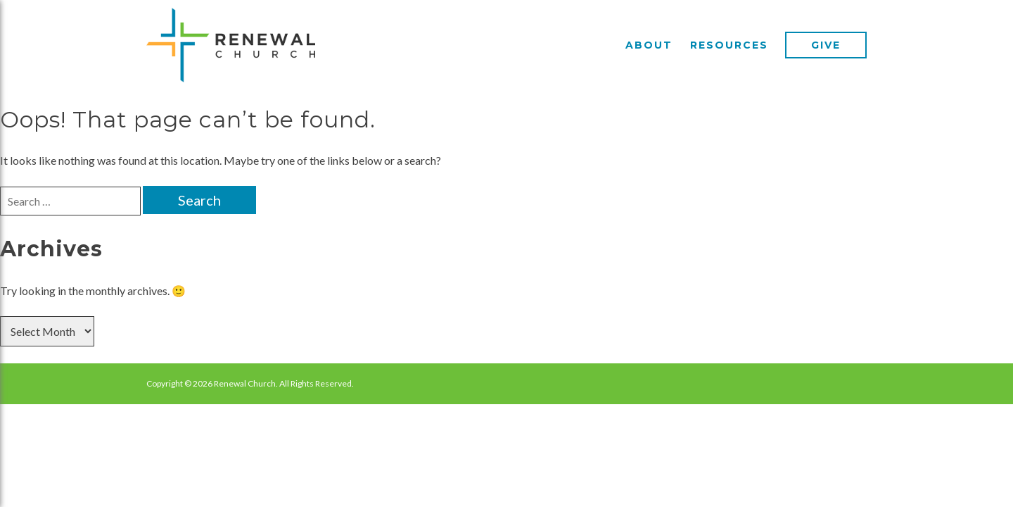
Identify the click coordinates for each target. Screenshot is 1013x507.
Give (826, 45)
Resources (729, 45)
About (649, 45)
